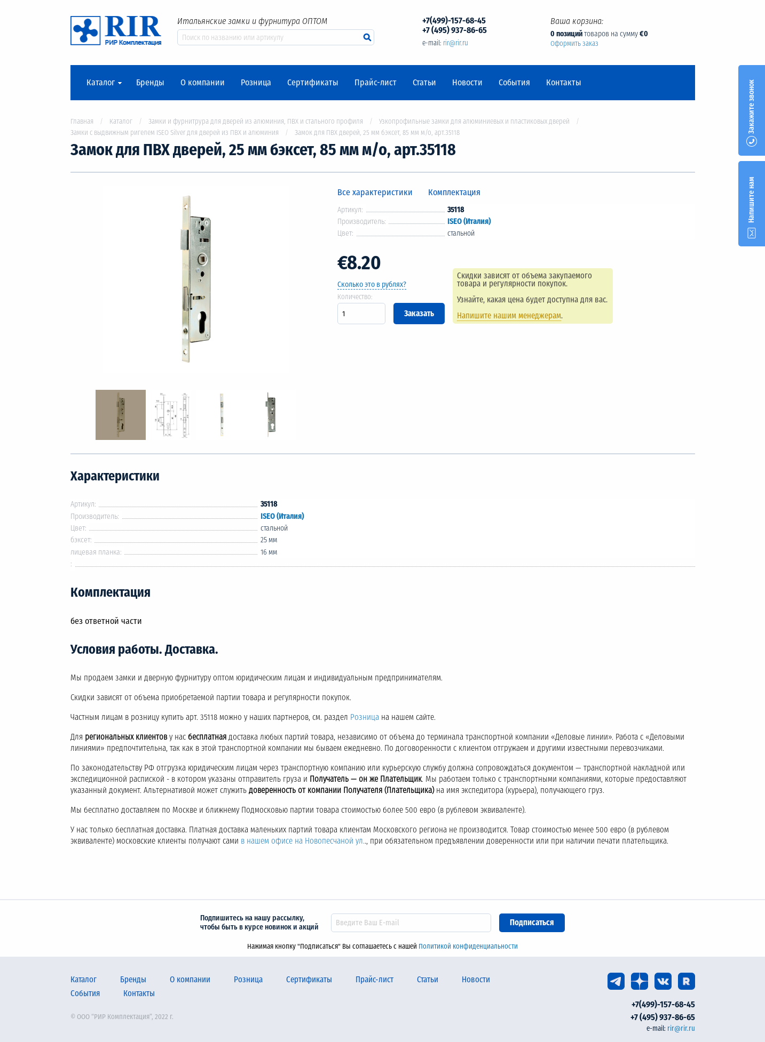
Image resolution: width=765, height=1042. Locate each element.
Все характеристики (375, 192)
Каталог (100, 82)
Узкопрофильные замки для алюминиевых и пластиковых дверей (474, 121)
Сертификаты (312, 82)
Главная (81, 121)
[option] (195, 281)
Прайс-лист (375, 82)
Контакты (563, 82)
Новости (467, 82)
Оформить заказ (574, 43)
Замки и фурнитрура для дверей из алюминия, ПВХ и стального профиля (255, 121)
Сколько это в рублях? (371, 284)
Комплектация (454, 192)
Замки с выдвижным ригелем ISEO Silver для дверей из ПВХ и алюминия (174, 133)
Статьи (424, 82)
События (514, 82)
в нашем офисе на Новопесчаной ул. (303, 841)
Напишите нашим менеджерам (509, 315)
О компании (202, 82)
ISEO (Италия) (469, 221)
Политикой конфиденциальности (468, 946)
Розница (256, 82)
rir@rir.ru (455, 43)
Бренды (150, 82)
